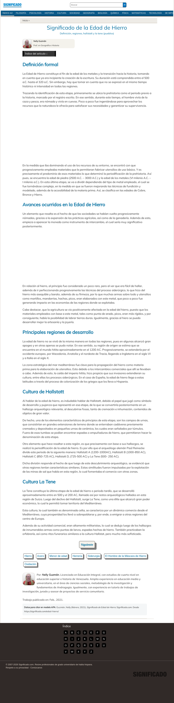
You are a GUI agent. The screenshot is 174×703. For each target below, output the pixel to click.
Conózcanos (36, 667)
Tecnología (155, 13)
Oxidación (30, 564)
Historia (49, 13)
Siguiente (87, 544)
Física (125, 13)
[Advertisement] (87, 135)
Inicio (25, 20)
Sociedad (74, 13)
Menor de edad (58, 556)
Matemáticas (139, 13)
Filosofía (21, 13)
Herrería (77, 556)
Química (115, 13)
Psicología (35, 13)
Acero (40, 556)
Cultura (61, 13)
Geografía (89, 13)
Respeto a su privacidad (17, 667)
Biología (102, 13)
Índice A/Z (7, 13)
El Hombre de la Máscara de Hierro (125, 556)
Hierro (28, 556)
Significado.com (12, 5)
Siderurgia (94, 556)
